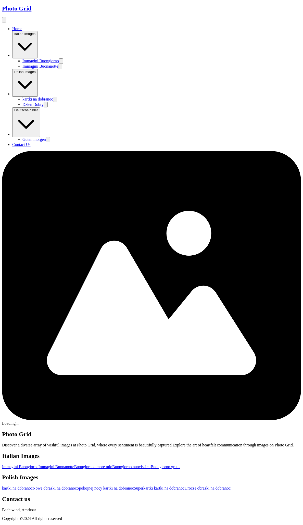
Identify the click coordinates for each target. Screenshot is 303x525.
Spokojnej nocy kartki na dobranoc (105, 488)
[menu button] (4, 19)
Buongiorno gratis (165, 467)
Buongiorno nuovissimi (131, 467)
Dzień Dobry (33, 104)
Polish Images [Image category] (25, 83)
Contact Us (21, 144)
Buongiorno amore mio (93, 467)
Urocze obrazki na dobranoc (207, 488)
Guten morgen (34, 139)
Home (17, 29)
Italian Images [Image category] (24, 45)
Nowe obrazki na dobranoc (55, 488)
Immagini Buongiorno (40, 61)
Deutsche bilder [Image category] (26, 122)
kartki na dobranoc (37, 99)
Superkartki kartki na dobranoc (159, 488)
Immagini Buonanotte (40, 66)
